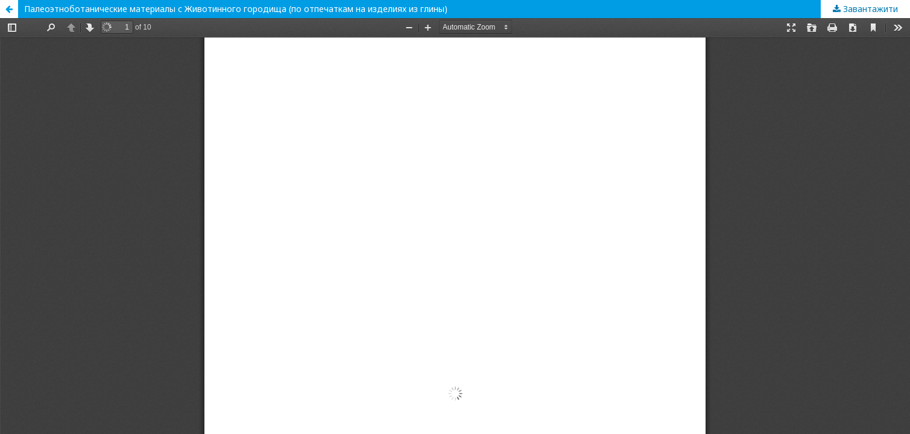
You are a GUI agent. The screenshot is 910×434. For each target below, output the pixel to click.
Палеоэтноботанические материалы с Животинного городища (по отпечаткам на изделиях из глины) (235, 8)
